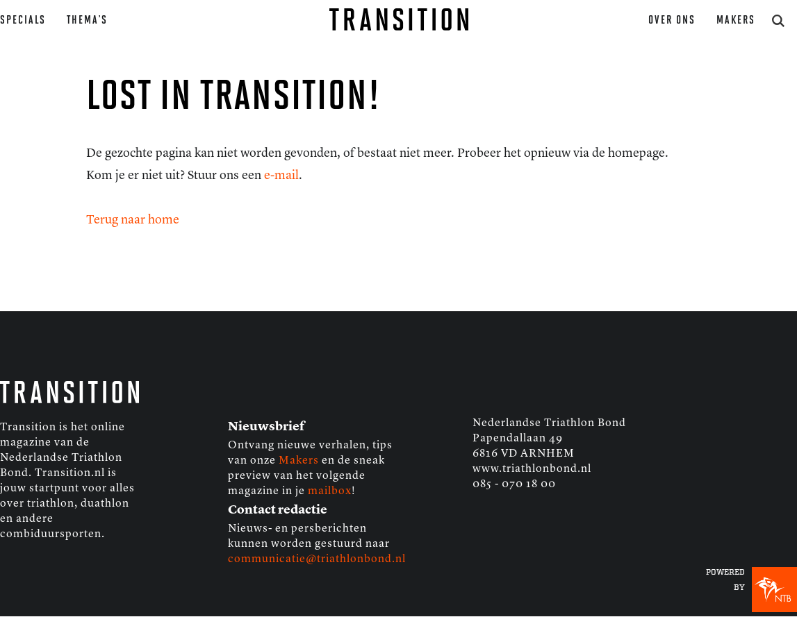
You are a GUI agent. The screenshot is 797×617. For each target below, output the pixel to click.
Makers (735, 20)
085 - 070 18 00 (514, 484)
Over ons (672, 20)
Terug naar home (132, 220)
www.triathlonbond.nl (532, 469)
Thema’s (87, 20)
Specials (23, 20)
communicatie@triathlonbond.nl (317, 559)
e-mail (281, 175)
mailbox (330, 491)
